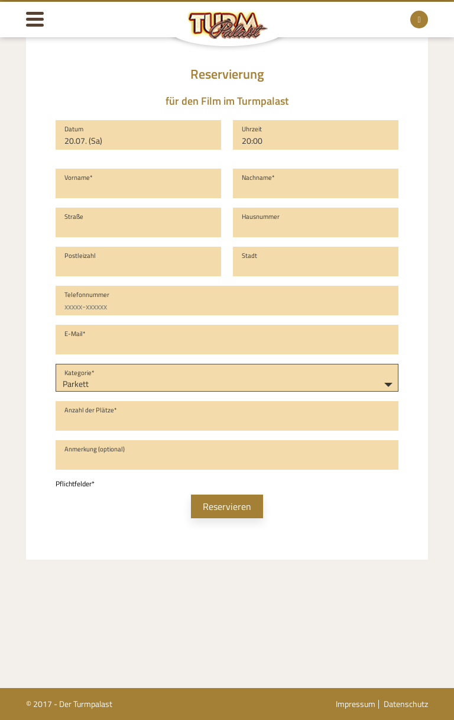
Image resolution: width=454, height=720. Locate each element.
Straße (73, 216)
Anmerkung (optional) (94, 449)
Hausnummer (261, 216)
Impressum (355, 704)
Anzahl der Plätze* (90, 410)
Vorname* (78, 177)
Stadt (249, 255)
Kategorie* (79, 372)
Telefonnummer (86, 294)
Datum (73, 129)
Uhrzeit (252, 129)
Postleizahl (80, 255)
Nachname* (258, 177)
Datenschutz (406, 704)
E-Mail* (75, 333)
